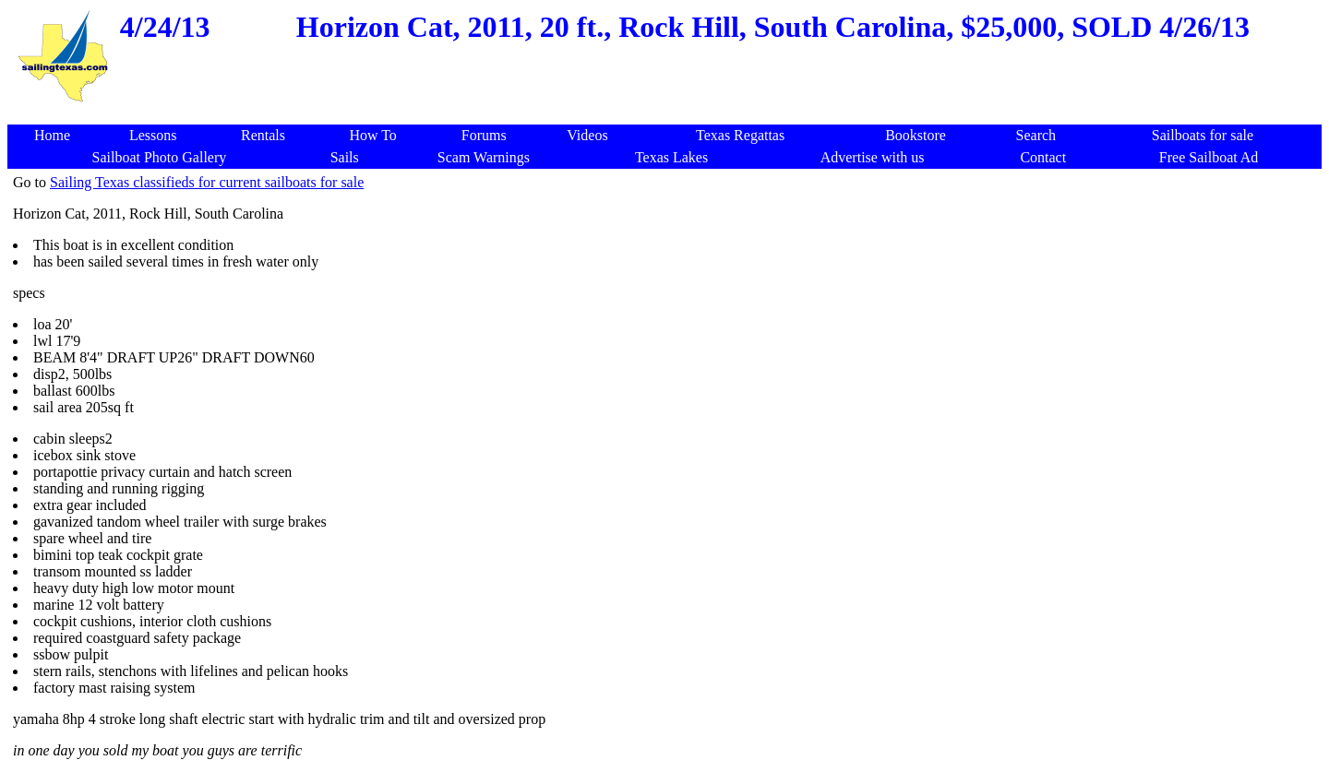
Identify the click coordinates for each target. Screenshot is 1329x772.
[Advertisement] (668, 115)
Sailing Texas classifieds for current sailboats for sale (207, 182)
